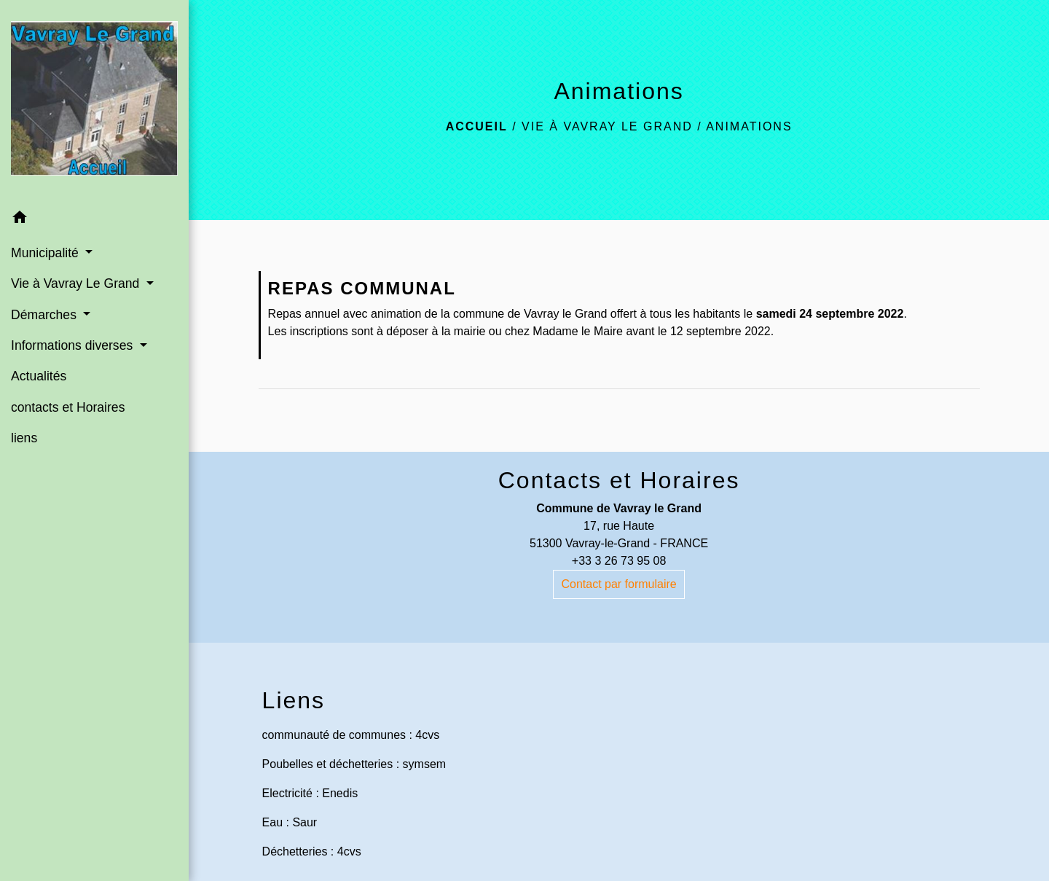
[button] (94, 220)
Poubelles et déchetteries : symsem (354, 764)
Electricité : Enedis (310, 793)
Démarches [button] (45, 315)
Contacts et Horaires (619, 480)
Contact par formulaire (618, 584)
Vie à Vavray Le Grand (607, 126)
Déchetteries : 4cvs (311, 851)
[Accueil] (94, 101)
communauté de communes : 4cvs (351, 735)
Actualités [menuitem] (38, 376)
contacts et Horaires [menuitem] (68, 407)
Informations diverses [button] (73, 345)
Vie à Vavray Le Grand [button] (77, 283)
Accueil (477, 126)
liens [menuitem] (24, 438)
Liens (294, 700)
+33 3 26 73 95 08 (619, 561)
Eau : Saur (290, 822)
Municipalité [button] (46, 253)
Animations (749, 126)
